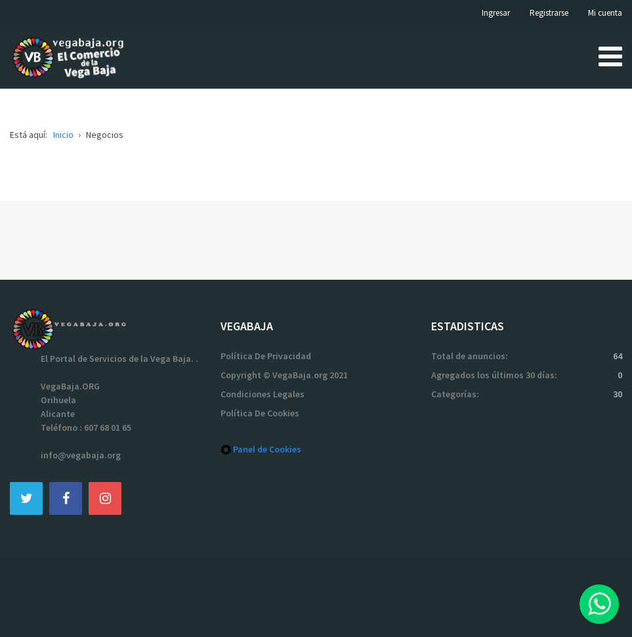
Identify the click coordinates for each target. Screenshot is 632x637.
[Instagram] (105, 498)
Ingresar (496, 12)
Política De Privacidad (266, 356)
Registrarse (549, 12)
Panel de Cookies (267, 449)
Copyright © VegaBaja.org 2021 (284, 375)
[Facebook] (65, 498)
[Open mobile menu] (610, 56)
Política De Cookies (260, 413)
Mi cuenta (605, 12)
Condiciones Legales (263, 394)
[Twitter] (26, 498)
